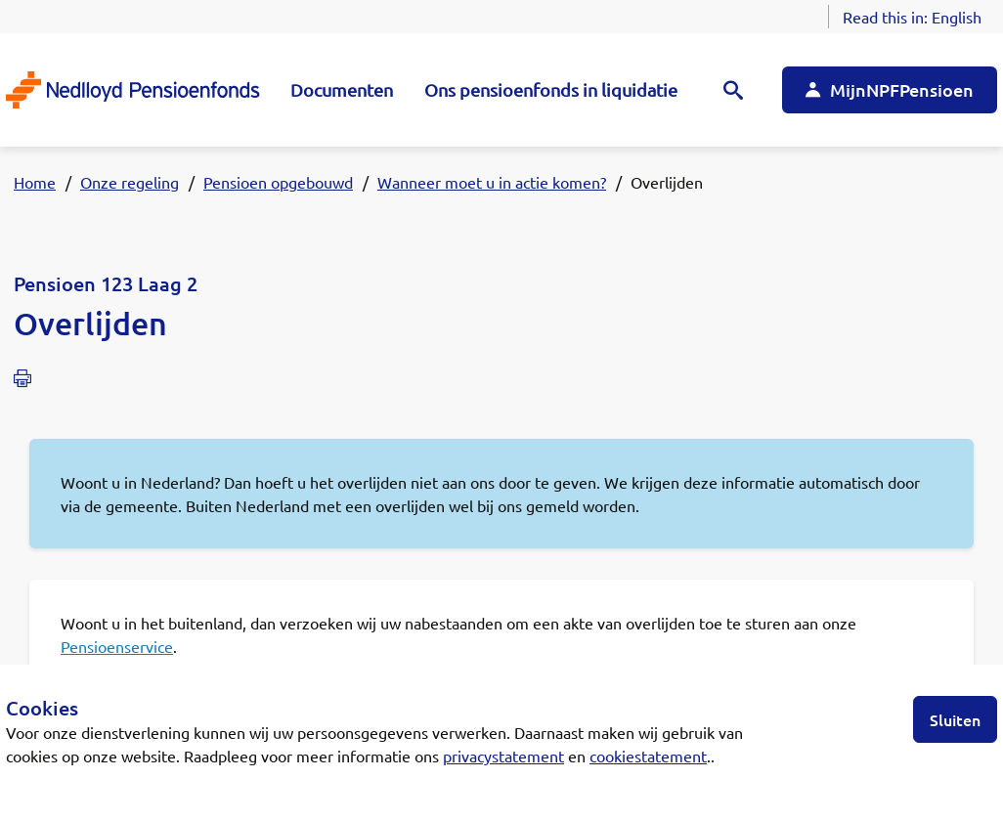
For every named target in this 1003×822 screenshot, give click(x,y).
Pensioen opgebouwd (278, 182)
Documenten (341, 89)
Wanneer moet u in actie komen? (491, 182)
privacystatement (503, 755)
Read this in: (912, 16)
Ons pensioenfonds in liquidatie (550, 89)
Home (35, 182)
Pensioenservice (117, 646)
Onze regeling (129, 182)
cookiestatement (648, 755)
